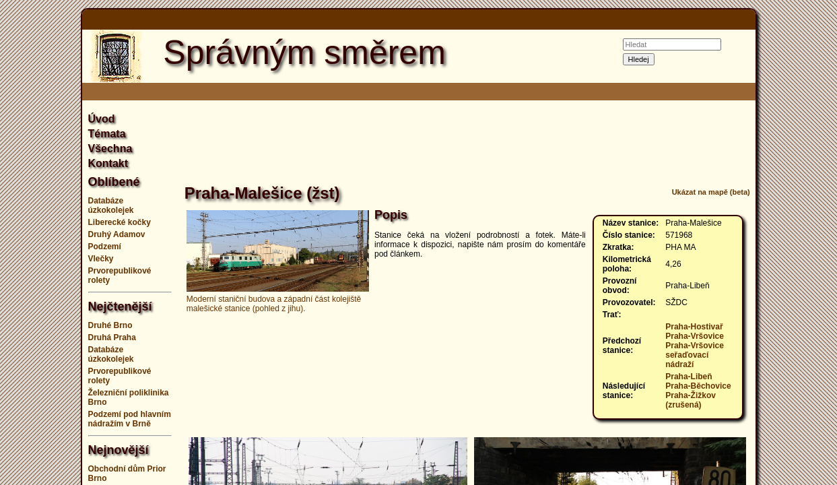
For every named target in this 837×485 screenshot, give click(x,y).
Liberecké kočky (119, 222)
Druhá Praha (112, 337)
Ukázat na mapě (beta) (711, 192)
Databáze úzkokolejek (111, 205)
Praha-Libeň (688, 376)
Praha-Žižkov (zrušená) (690, 400)
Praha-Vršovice (694, 336)
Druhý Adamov (116, 234)
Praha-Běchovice (698, 386)
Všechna (110, 148)
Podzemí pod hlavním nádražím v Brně (129, 419)
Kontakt (108, 163)
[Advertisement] (467, 144)
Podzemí (104, 246)
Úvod (101, 119)
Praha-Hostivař (694, 326)
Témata (107, 133)
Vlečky (101, 258)
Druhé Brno (110, 325)
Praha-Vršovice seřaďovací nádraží (694, 355)
